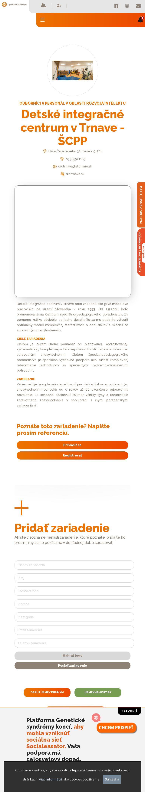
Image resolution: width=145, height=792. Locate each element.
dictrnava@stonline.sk (72, 166)
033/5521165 (72, 159)
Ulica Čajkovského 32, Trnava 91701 (72, 151)
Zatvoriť (129, 711)
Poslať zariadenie (72, 665)
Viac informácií (50, 779)
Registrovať (72, 455)
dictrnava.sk (72, 174)
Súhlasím (112, 779)
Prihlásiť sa (72, 445)
